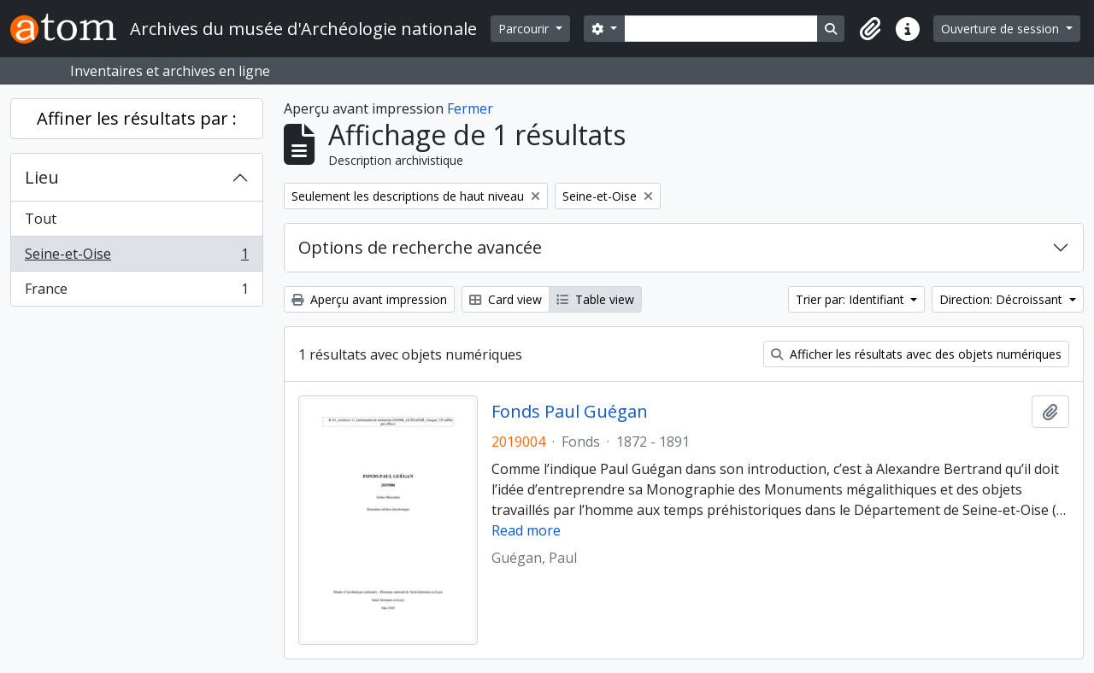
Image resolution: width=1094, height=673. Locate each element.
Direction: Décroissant (1002, 299)
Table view (595, 299)
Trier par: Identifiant (852, 299)
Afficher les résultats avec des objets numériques (916, 354)
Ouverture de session (1001, 28)
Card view (505, 299)
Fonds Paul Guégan (569, 411)
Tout (40, 218)
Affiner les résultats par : (137, 118)
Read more (526, 530)
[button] (870, 29)
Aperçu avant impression (369, 299)
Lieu (42, 177)
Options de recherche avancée (420, 247)
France (136, 292)
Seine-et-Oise (136, 257)
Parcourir (525, 28)
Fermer (470, 108)
